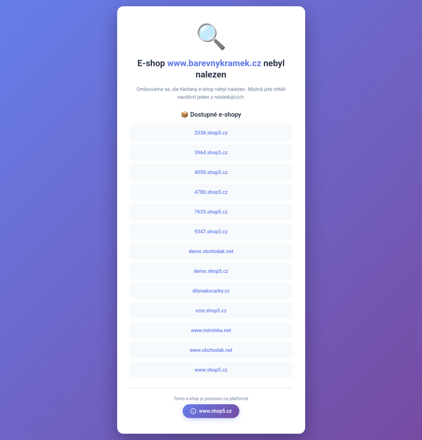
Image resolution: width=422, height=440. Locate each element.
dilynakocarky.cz (211, 291)
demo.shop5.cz (211, 271)
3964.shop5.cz (211, 153)
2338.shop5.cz (211, 133)
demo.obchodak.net (211, 251)
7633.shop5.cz (211, 212)
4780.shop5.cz (211, 192)
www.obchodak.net (211, 350)
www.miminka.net (211, 330)
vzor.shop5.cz (211, 311)
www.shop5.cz (211, 370)
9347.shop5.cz (211, 232)
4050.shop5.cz (211, 172)
